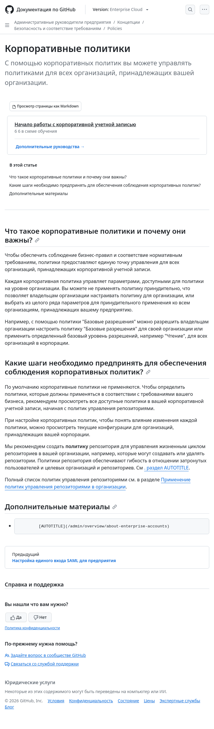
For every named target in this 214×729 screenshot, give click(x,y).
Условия (56, 700)
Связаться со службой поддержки (42, 664)
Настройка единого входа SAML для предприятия (64, 560)
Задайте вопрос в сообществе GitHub (45, 655)
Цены (149, 700)
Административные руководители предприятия (62, 22)
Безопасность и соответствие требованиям (57, 28)
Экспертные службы (180, 700)
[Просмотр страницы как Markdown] (45, 106)
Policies (114, 28)
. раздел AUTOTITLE (166, 467)
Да (16, 617)
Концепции (128, 22)
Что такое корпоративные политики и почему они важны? (95, 235)
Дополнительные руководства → (50, 146)
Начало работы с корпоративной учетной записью (75, 124)
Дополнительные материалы (61, 506)
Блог (9, 707)
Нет (40, 617)
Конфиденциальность (91, 700)
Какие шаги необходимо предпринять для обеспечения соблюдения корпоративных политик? (106, 367)
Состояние (128, 700)
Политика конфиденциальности (32, 627)
